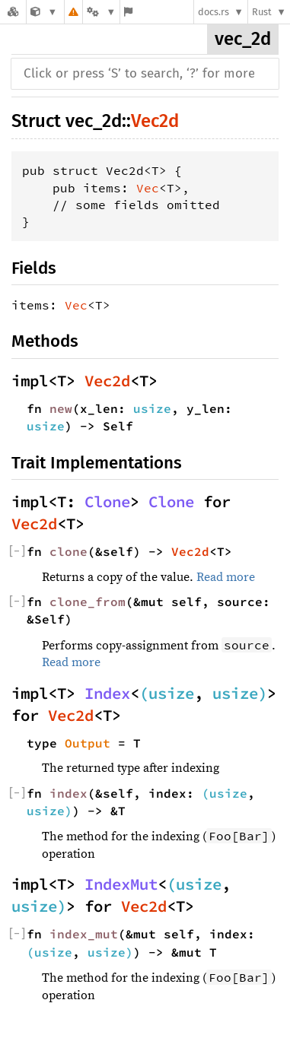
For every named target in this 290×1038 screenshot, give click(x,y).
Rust (262, 11)
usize (152, 408)
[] (17, 551)
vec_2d (243, 38)
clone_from (87, 601)
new (60, 408)
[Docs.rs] (13, 12)
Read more (225, 577)
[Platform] (101, 12)
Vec (147, 187)
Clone (107, 502)
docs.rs (213, 11)
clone (68, 551)
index (68, 793)
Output (87, 743)
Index (107, 693)
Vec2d (155, 121)
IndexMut (121, 884)
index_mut (83, 933)
